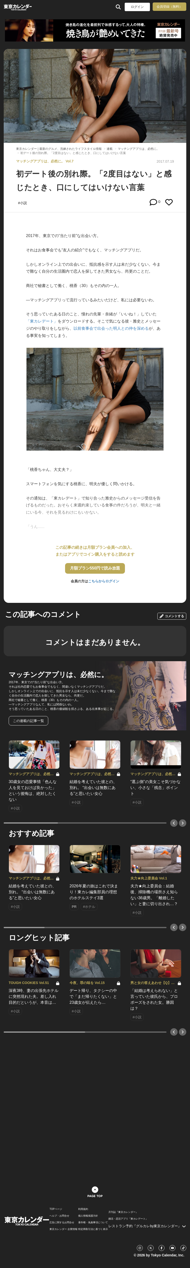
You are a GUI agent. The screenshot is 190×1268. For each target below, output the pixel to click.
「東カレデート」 (42, 321)
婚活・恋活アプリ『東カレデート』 (128, 1219)
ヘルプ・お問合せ (59, 1216)
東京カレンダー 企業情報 (63, 1229)
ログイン (137, 7)
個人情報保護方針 (88, 1216)
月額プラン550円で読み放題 (95, 568)
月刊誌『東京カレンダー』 (123, 1212)
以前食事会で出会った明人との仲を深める (111, 328)
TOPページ (55, 1209)
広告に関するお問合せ (61, 1222)
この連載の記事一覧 (28, 721)
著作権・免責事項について (93, 1222)
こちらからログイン (103, 581)
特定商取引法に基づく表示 (93, 1229)
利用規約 (83, 1209)
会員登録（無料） (169, 6)
